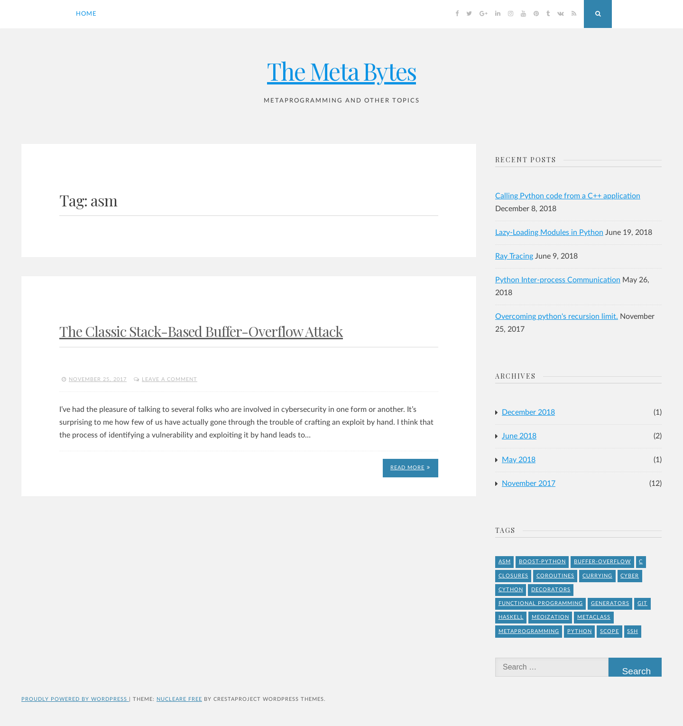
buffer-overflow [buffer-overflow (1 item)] (602, 561)
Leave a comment (169, 379)
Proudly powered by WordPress (75, 699)
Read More (410, 467)
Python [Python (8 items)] (579, 631)
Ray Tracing (514, 256)
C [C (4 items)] (641, 561)
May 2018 (518, 460)
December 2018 (528, 412)
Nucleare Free (179, 699)
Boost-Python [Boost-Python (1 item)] (542, 561)
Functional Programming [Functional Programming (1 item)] (540, 603)
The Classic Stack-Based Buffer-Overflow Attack (201, 331)
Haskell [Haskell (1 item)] (511, 617)
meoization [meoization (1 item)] (550, 617)
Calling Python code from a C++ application (567, 196)
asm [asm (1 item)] (504, 561)
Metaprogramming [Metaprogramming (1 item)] (528, 631)
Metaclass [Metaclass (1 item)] (593, 617)
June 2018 (519, 436)
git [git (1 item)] (642, 603)
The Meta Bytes (341, 71)
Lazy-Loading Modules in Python (549, 232)
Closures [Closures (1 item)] (513, 575)
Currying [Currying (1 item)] (597, 575)
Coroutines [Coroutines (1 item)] (555, 575)
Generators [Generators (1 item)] (610, 603)
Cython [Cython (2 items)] (510, 589)
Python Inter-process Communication (557, 280)
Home (86, 14)
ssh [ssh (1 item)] (632, 631)
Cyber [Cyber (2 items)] (629, 575)
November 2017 (528, 483)
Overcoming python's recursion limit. (556, 316)
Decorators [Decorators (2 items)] (551, 589)
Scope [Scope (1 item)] (609, 631)
